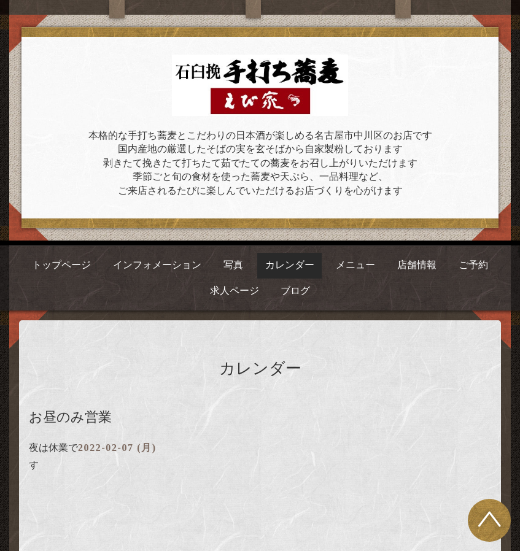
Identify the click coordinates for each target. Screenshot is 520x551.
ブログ (295, 290)
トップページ (61, 265)
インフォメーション (157, 265)
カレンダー (289, 265)
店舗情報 (417, 265)
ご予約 (473, 265)
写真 (233, 265)
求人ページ (234, 290)
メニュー (355, 265)
